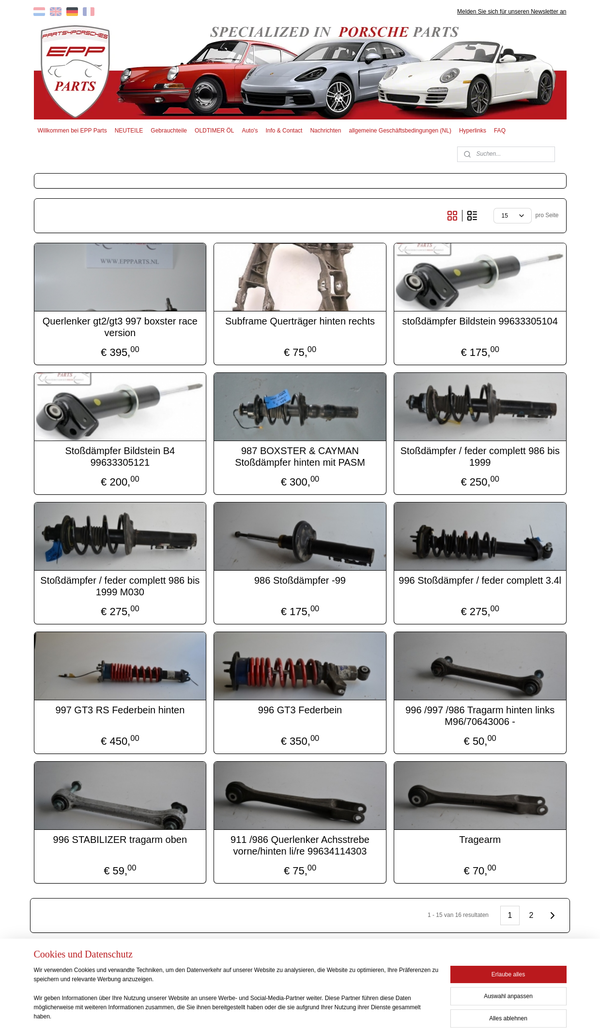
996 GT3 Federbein (300, 710)
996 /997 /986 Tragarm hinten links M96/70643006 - (479, 716)
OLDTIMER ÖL (214, 130)
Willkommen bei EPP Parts (72, 130)
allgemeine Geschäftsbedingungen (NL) (400, 130)
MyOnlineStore (393, 1015)
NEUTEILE (129, 130)
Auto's (250, 130)
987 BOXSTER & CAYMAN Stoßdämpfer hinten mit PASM (300, 456)
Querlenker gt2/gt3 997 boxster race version (120, 327)
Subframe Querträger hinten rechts (300, 321)
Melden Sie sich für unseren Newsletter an (511, 11)
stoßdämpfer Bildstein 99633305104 (480, 321)
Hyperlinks (472, 130)
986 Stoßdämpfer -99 (300, 580)
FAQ (500, 130)
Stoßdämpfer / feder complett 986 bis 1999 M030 (120, 586)
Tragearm (480, 839)
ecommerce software (317, 1015)
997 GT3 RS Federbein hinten (120, 710)
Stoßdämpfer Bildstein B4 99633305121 (120, 456)
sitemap (267, 1015)
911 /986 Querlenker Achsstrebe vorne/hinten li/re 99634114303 (300, 845)
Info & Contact (283, 130)
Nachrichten (325, 130)
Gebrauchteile (169, 130)
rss (284, 1015)
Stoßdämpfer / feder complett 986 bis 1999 (480, 456)
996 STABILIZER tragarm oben (120, 839)
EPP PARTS (487, 970)
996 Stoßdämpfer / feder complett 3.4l (480, 580)
